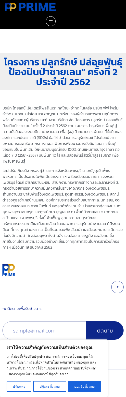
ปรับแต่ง (19, 386)
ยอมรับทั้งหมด (84, 386)
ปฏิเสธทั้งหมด (49, 386)
